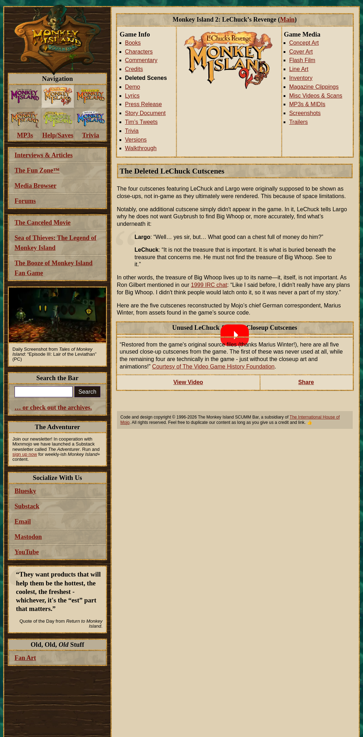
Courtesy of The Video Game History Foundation (213, 367)
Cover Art (301, 52)
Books (133, 43)
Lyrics (132, 96)
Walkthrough (141, 148)
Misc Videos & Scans (315, 96)
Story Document (145, 113)
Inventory (301, 78)
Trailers (298, 122)
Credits (134, 69)
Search (87, 392)
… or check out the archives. (53, 407)
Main (287, 19)
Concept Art (304, 43)
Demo (132, 87)
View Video (188, 382)
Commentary (141, 60)
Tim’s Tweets (141, 122)
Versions (136, 140)
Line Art (298, 69)
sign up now (24, 454)
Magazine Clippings (314, 87)
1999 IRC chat (209, 285)
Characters (139, 52)
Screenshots (305, 113)
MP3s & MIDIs (307, 104)
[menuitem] (25, 96)
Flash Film (302, 60)
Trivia (132, 131)
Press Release (143, 104)
